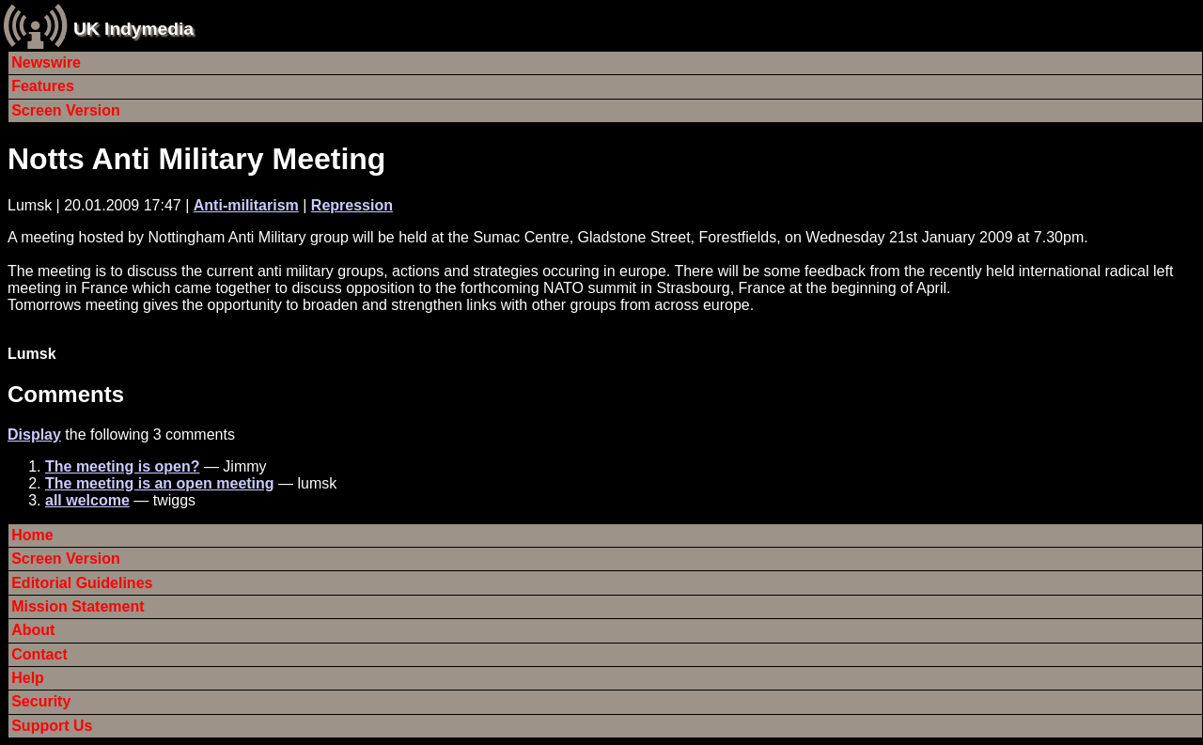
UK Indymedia (133, 29)
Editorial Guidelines (81, 583)
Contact (39, 654)
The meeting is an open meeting (159, 483)
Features (42, 86)
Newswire (46, 62)
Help (27, 678)
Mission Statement (77, 606)
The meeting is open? (122, 466)
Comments (66, 394)
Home (32, 535)
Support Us (51, 726)
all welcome (87, 500)
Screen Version (65, 110)
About (33, 630)
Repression (352, 205)
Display (34, 434)
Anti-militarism (246, 205)
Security (40, 701)
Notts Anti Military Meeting (196, 159)
